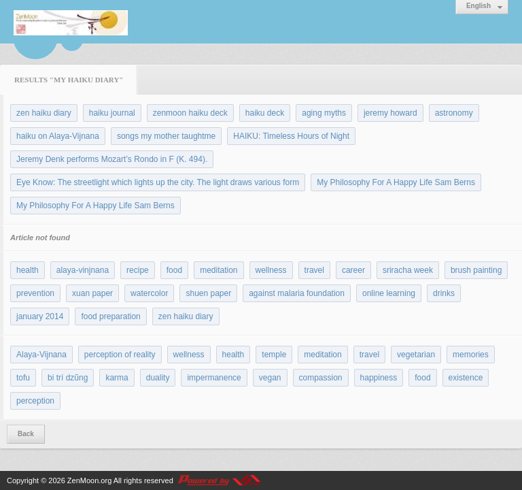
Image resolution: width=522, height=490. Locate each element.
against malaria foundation (297, 293)
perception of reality (120, 354)
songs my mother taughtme (166, 136)
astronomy (454, 113)
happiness (379, 377)
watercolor (149, 293)
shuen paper (208, 293)
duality (158, 377)
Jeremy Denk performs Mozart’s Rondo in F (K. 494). (111, 159)
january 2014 (39, 316)
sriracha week (408, 270)
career (353, 270)
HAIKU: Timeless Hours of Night (291, 136)
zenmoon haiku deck (190, 113)
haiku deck (264, 113)
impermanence (214, 377)
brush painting (476, 270)
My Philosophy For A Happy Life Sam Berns (396, 182)
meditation (218, 270)
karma (116, 377)
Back (26, 434)
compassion (321, 377)
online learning (388, 293)
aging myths (324, 113)
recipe (137, 270)
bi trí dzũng (68, 377)
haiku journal (112, 113)
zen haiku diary (43, 113)
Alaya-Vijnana (41, 354)
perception (35, 401)
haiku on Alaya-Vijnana (57, 136)
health (27, 270)
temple (274, 354)
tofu (23, 377)
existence (466, 377)
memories (471, 354)
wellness (271, 270)
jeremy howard (390, 113)
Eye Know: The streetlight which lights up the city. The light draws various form (157, 182)
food (174, 270)
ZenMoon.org (89, 480)
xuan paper (92, 293)
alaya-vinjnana (82, 270)
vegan (270, 377)
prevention (35, 293)
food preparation (110, 316)
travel (314, 270)
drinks (444, 293)
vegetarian (416, 354)
